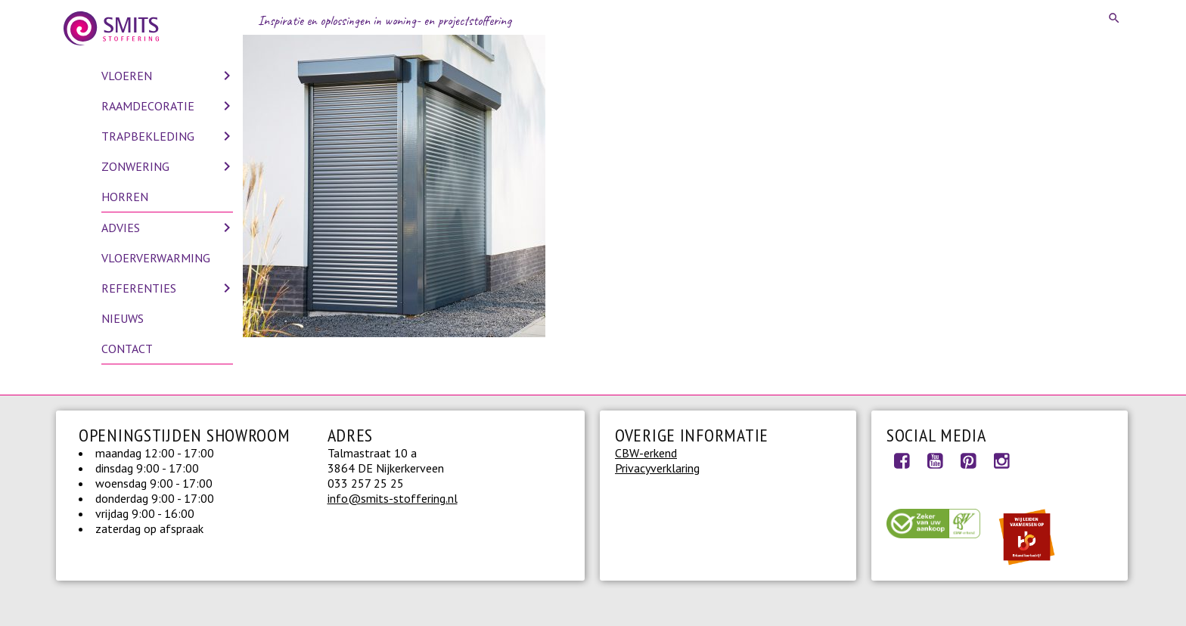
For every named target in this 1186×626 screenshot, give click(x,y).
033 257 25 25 (366, 483)
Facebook (901, 460)
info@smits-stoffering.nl (393, 498)
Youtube (935, 460)
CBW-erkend (646, 452)
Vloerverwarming (155, 257)
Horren (124, 196)
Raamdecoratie (147, 105)
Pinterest (968, 460)
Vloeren (126, 75)
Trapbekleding (147, 136)
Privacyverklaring (657, 468)
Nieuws (122, 318)
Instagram (1001, 460)
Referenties (138, 288)
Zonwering (135, 166)
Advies (120, 227)
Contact (127, 348)
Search (1115, 18)
